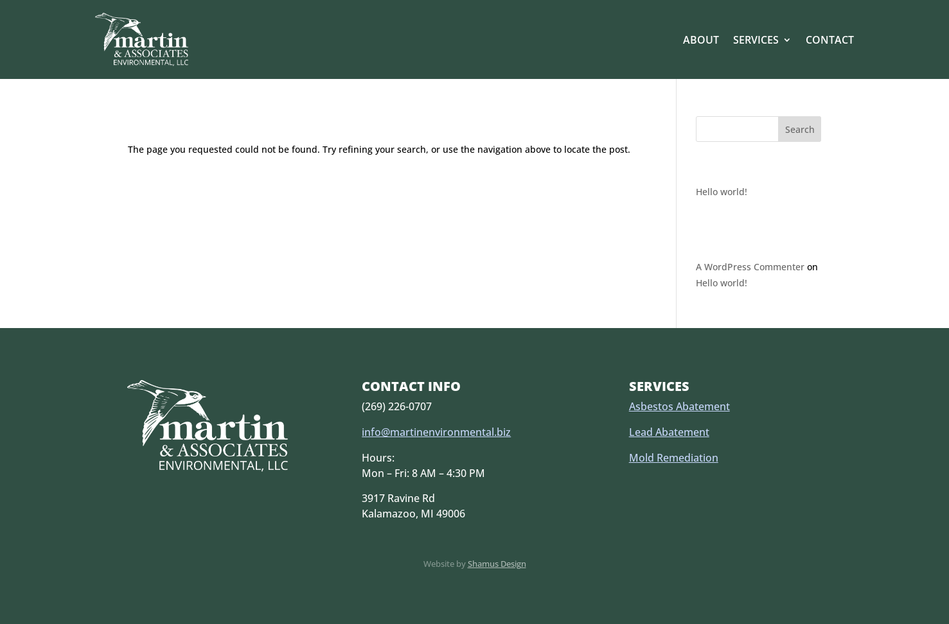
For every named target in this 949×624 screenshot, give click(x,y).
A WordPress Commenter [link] (750, 267)
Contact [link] (830, 40)
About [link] (701, 40)
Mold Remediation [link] (673, 458)
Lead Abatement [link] (669, 432)
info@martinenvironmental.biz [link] (436, 432)
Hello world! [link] (721, 192)
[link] (141, 39)
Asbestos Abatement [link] (679, 406)
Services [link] (756, 40)
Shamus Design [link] (497, 563)
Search (800, 129)
